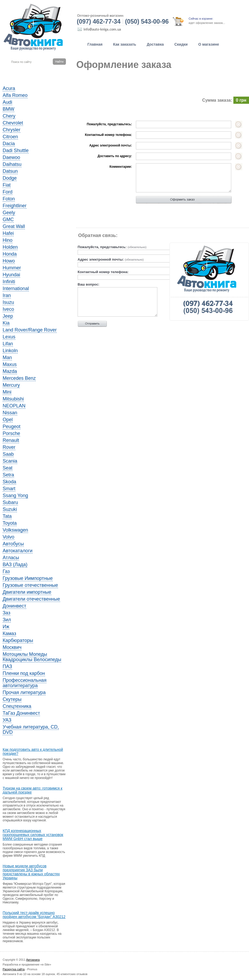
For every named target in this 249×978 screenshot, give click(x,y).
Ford (7, 192)
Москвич (12, 647)
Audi (7, 102)
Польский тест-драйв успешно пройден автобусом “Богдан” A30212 (34, 915)
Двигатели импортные (27, 592)
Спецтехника (17, 706)
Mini (7, 392)
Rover (9, 447)
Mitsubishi (13, 399)
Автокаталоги (18, 550)
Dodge (10, 178)
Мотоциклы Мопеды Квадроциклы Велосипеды (32, 657)
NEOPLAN (14, 405)
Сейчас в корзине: (201, 18)
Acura (9, 88)
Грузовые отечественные (30, 585)
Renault (11, 440)
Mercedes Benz (19, 378)
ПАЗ (7, 666)
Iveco (8, 309)
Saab (8, 454)
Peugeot (11, 426)
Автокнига (33, 959)
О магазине (208, 44)
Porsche (11, 433)
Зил (7, 619)
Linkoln (10, 350)
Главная (95, 44)
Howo (9, 261)
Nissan (10, 412)
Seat (7, 468)
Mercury (11, 385)
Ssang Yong (15, 495)
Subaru (10, 502)
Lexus (9, 336)
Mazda (10, 371)
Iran (7, 295)
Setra (8, 474)
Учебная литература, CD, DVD (31, 729)
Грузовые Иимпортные (28, 578)
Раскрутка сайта (14, 969)
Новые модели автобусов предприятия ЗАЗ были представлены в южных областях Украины (31, 872)
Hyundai (11, 274)
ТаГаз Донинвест (21, 713)
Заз (6, 612)
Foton (9, 198)
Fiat (7, 185)
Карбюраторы (18, 640)
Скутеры (12, 699)
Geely (9, 212)
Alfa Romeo (15, 95)
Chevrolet (13, 123)
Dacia (9, 143)
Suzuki (10, 509)
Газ (6, 571)
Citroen (10, 136)
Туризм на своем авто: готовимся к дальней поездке (32, 790)
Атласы (11, 557)
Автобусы (13, 543)
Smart (9, 488)
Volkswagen (15, 530)
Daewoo (11, 157)
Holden (10, 247)
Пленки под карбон (24, 673)
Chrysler (11, 129)
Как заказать (124, 44)
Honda (10, 254)
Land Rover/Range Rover (30, 330)
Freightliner (14, 205)
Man (7, 357)
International (16, 288)
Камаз (9, 633)
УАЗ (7, 720)
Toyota (10, 523)
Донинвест (14, 606)
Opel (8, 419)
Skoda (9, 481)
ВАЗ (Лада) (15, 564)
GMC (8, 219)
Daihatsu (12, 164)
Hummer (12, 267)
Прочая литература (24, 692)
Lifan (8, 343)
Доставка (155, 44)
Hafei (8, 233)
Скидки (181, 44)
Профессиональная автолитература (24, 683)
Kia (6, 323)
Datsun (10, 171)
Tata (7, 516)
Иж (6, 626)
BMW (8, 109)
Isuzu (8, 302)
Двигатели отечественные (31, 599)
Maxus (10, 364)
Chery (9, 116)
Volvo (8, 537)
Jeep (8, 316)
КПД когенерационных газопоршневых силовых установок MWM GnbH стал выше (33, 835)
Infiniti (9, 281)
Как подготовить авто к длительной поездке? (33, 752)
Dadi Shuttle (16, 150)
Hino (7, 240)
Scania (10, 461)
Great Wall (14, 226)
